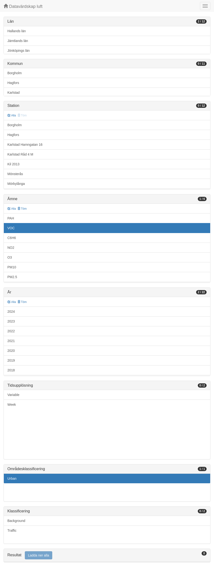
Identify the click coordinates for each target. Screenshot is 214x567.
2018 (11, 370)
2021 (11, 341)
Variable (13, 395)
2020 (11, 351)
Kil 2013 (13, 164)
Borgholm (14, 73)
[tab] (107, 555)
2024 (11, 311)
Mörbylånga (16, 184)
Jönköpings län (18, 50)
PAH (10, 218)
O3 (9, 257)
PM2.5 (12, 277)
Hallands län (16, 31)
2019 (11, 360)
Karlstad (13, 92)
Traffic (11, 530)
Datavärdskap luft (23, 6)
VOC (11, 228)
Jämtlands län (17, 41)
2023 (11, 321)
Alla (12, 115)
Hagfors (13, 83)
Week (11, 404)
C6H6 (11, 238)
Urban (11, 478)
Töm (22, 208)
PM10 (11, 267)
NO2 (10, 248)
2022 (11, 331)
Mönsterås (15, 174)
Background (16, 521)
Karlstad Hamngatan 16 (24, 144)
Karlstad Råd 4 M (20, 154)
